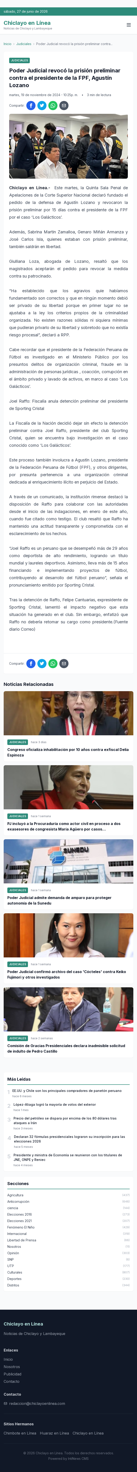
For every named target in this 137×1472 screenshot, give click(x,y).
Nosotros (12, 1366)
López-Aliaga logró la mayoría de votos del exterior (55, 1104)
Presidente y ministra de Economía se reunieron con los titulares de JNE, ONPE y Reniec (68, 1157)
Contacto (11, 1381)
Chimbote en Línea (20, 1433)
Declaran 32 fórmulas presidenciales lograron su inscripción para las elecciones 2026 (69, 1139)
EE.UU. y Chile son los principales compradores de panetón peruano (67, 1091)
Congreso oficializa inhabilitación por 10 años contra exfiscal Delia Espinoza (68, 752)
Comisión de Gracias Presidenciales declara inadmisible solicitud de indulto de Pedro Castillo (66, 1048)
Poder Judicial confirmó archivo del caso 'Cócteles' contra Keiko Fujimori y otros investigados (66, 974)
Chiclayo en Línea (88, 1433)
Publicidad (12, 1374)
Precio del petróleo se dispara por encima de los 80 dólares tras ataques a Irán (65, 1120)
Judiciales (23, 44)
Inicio (7, 44)
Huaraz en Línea (54, 1433)
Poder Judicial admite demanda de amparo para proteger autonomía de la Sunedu (59, 900)
